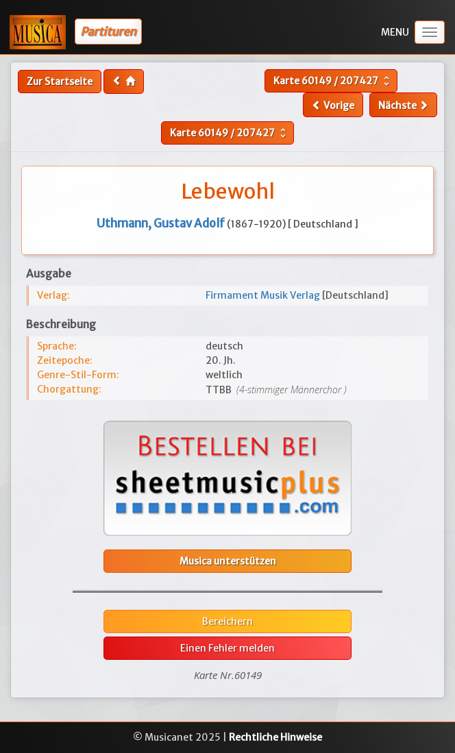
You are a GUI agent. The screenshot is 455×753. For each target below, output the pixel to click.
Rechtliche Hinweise (275, 737)
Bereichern (227, 621)
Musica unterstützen (228, 561)
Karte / (333, 81)
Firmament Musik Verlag (264, 295)
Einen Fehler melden (227, 648)
